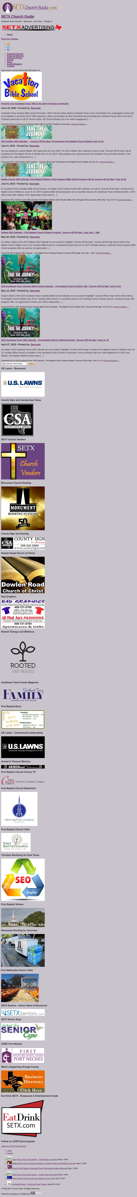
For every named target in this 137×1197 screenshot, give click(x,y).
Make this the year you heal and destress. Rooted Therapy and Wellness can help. (44, 1163)
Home (10, 34)
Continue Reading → (79, 124)
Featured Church (15, 54)
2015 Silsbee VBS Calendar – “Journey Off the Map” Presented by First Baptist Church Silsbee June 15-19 (52, 141)
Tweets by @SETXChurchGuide (13, 1146)
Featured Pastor (14, 58)
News (9, 62)
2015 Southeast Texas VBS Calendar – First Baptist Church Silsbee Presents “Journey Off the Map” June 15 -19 (55, 340)
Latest (9, 1151)
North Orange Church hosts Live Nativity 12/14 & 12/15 (33, 1178)
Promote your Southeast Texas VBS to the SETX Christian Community (35, 103)
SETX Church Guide (17, 16)
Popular (10, 1153)
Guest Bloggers (14, 64)
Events (10, 60)
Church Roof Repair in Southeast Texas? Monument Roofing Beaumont (40, 1168)
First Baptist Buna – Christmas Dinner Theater (29, 1184)
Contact (11, 66)
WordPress (15, 1194)
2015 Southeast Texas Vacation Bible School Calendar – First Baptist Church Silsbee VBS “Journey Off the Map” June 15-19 (61, 286)
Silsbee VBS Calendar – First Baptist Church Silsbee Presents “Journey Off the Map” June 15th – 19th (50, 232)
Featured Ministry (15, 56)
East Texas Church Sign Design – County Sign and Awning (35, 1160)
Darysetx (36, 108)
